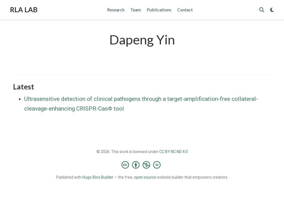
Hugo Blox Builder (97, 177)
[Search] (261, 10)
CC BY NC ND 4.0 (173, 151)
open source (145, 177)
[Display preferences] (272, 10)
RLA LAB (23, 9)
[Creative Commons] (142, 164)
